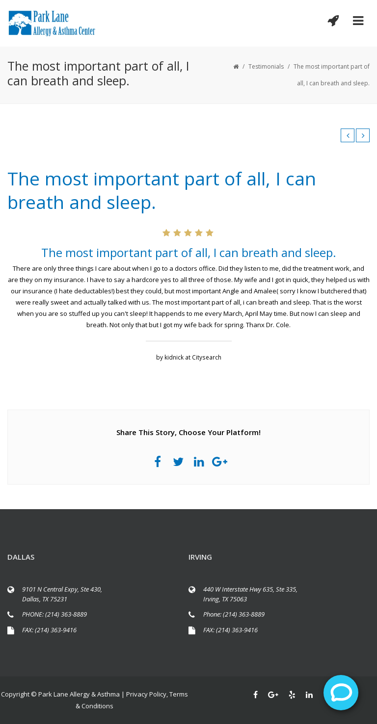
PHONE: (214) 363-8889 (54, 614)
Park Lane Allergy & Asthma (79, 694)
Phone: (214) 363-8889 (234, 614)
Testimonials (266, 66)
